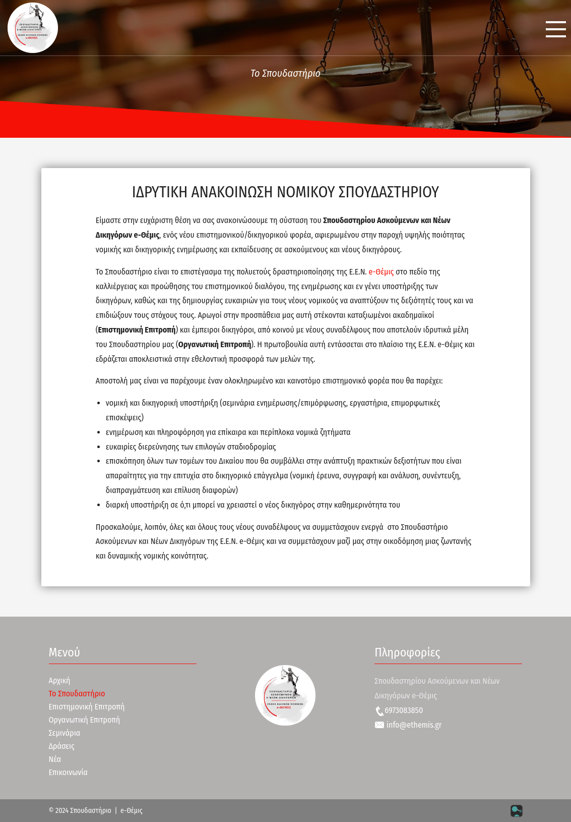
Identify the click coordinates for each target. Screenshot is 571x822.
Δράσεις (62, 746)
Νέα (55, 759)
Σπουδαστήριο (90, 810)
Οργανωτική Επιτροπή (84, 720)
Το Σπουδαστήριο (77, 693)
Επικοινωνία (68, 772)
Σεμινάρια (65, 733)
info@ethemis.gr (407, 725)
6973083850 (398, 710)
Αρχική (60, 680)
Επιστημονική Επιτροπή (87, 706)
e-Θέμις (381, 272)
